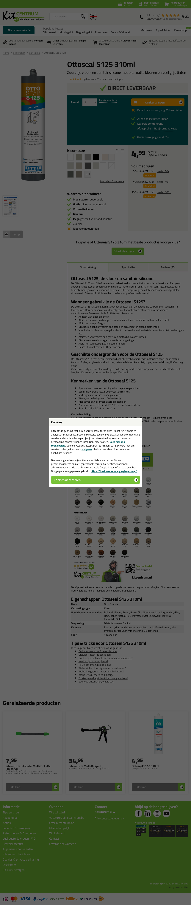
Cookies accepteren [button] (67, 480)
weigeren (87, 449)
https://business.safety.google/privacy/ (114, 471)
